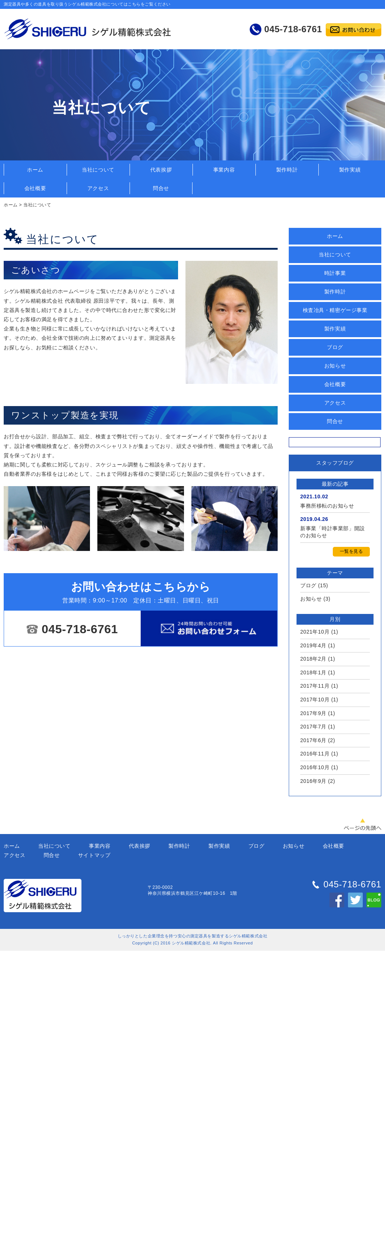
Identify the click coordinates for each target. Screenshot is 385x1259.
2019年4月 (313, 645)
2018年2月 (313, 659)
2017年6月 (313, 740)
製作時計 (287, 170)
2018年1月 (313, 672)
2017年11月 (314, 686)
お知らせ (335, 366)
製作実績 (350, 170)
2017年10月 (314, 699)
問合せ (161, 188)
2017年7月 (313, 727)
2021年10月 (314, 632)
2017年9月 (313, 713)
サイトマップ (94, 855)
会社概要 (35, 188)
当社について (98, 170)
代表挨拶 (161, 170)
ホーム (35, 170)
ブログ (335, 347)
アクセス (98, 188)
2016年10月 (314, 767)
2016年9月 (313, 781)
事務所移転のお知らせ (327, 506)
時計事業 (335, 273)
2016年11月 (314, 754)
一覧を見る (351, 551)
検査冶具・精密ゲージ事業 (335, 310)
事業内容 (224, 170)
